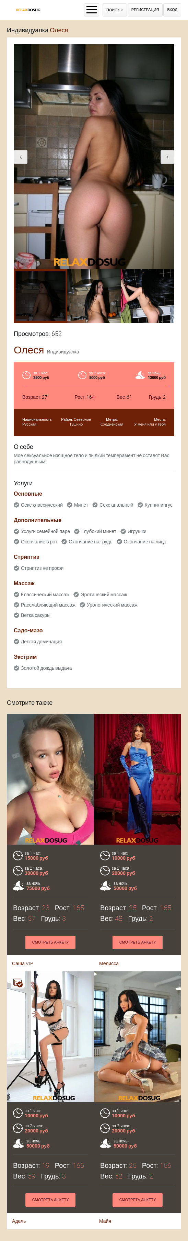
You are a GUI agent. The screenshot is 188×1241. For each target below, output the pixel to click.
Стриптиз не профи (42, 568)
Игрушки (137, 531)
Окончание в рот (39, 541)
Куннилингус (159, 505)
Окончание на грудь (90, 541)
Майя (105, 1191)
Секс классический (42, 505)
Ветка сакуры (35, 615)
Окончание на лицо (145, 541)
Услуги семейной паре (45, 531)
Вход (172, 10)
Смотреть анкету (50, 1170)
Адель (19, 1191)
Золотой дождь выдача (46, 668)
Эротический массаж (104, 594)
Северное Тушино (80, 422)
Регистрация (145, 10)
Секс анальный (116, 505)
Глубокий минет (98, 531)
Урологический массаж (112, 605)
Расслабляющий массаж (48, 605)
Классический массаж (45, 594)
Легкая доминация (41, 641)
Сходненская (112, 424)
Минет (81, 505)
